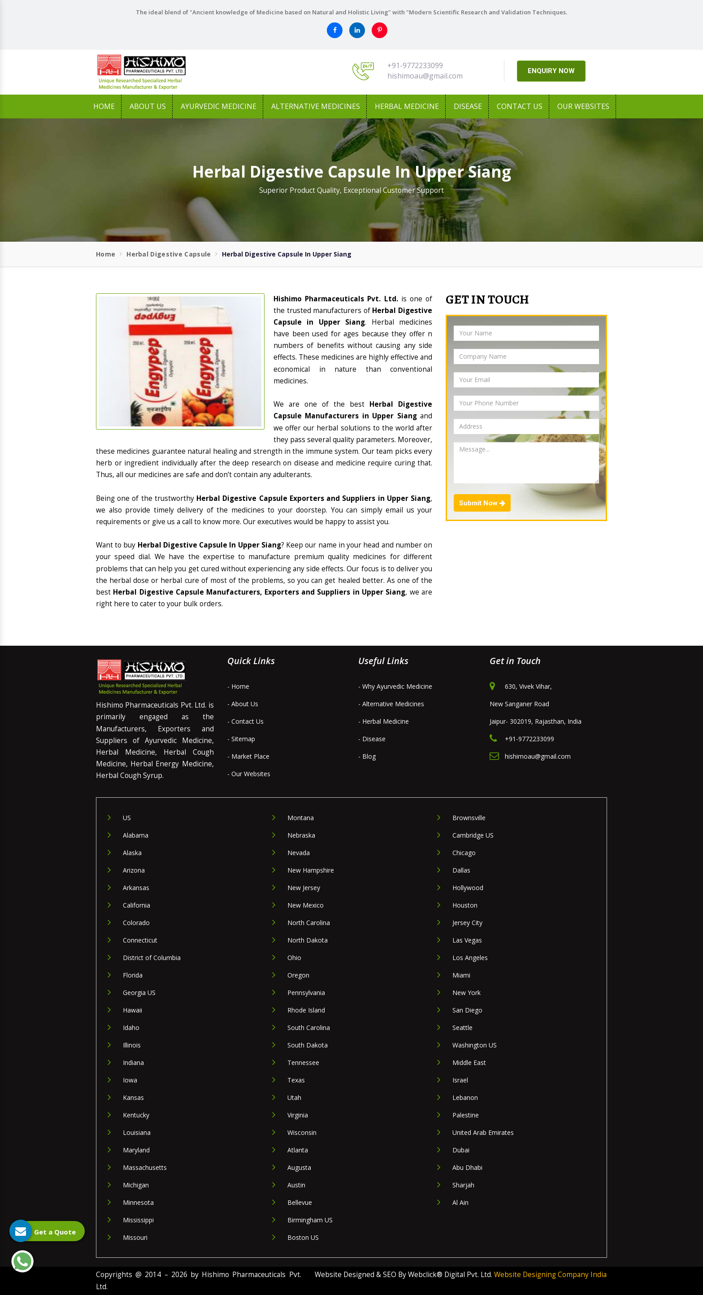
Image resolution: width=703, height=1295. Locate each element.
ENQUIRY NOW (551, 71)
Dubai (460, 1150)
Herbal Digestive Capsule (168, 254)
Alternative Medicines (315, 106)
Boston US (303, 1237)
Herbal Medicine (407, 106)
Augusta (299, 1167)
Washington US (474, 1045)
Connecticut (140, 940)
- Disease (372, 738)
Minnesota (138, 1202)
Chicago (464, 852)
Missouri (135, 1237)
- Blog (367, 756)
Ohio (294, 957)
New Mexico (305, 905)
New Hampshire (310, 870)
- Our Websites (248, 773)
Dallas (461, 870)
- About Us (242, 704)
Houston (464, 905)
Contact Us (519, 106)
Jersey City (467, 922)
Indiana (133, 1062)
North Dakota (307, 940)
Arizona (134, 870)
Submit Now (482, 503)
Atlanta (297, 1150)
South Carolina (308, 1027)
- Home (238, 686)
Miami (461, 975)
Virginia (297, 1115)
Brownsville (469, 817)
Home (104, 106)
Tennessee (303, 1062)
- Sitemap (241, 738)
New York (466, 992)
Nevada (298, 852)
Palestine (465, 1115)
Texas (296, 1080)
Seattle (462, 1027)
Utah (294, 1097)
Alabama (135, 835)
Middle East (469, 1062)
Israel (460, 1080)
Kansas (133, 1097)
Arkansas (136, 887)
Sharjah (463, 1185)
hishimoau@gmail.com (425, 76)
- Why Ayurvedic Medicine (395, 686)
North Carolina (308, 922)
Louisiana (137, 1132)
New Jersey (303, 887)
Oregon (298, 975)
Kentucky (136, 1115)
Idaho (131, 1027)
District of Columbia (152, 957)
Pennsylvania (306, 992)
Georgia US (139, 992)
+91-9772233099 (415, 65)
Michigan (136, 1185)
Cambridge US (473, 835)
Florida (133, 975)
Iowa (130, 1080)
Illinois (132, 1045)
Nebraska (301, 835)
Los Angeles (470, 957)
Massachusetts (145, 1167)
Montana (300, 817)
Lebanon (465, 1097)
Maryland (136, 1150)
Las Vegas (467, 940)
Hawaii (132, 1010)
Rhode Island (306, 1010)
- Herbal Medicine (383, 721)
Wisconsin (302, 1132)
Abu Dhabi (467, 1167)
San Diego (467, 1010)
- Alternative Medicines (391, 704)
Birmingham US (310, 1220)
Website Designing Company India (550, 1274)
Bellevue (299, 1202)
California (136, 905)
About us (148, 106)
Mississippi (138, 1220)
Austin (296, 1185)
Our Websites (583, 106)
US (127, 817)
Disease (468, 106)
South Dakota (307, 1045)
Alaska (132, 852)
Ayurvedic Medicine (218, 106)
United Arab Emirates (483, 1132)
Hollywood (467, 887)
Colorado (136, 922)
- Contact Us (245, 721)
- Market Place (248, 756)
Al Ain (460, 1202)
